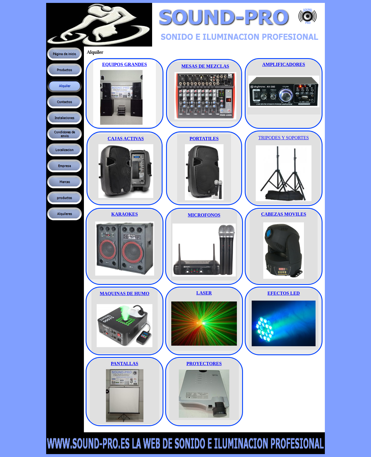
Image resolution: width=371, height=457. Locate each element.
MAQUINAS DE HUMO (125, 293)
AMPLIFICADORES (283, 64)
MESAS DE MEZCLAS (205, 66)
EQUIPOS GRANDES (124, 64)
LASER (204, 292)
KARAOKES (124, 214)
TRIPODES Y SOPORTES (283, 137)
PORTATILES (204, 138)
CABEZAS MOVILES (283, 214)
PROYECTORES (204, 363)
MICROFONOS (204, 215)
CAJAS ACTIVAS (126, 138)
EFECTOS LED (283, 293)
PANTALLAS (124, 363)
